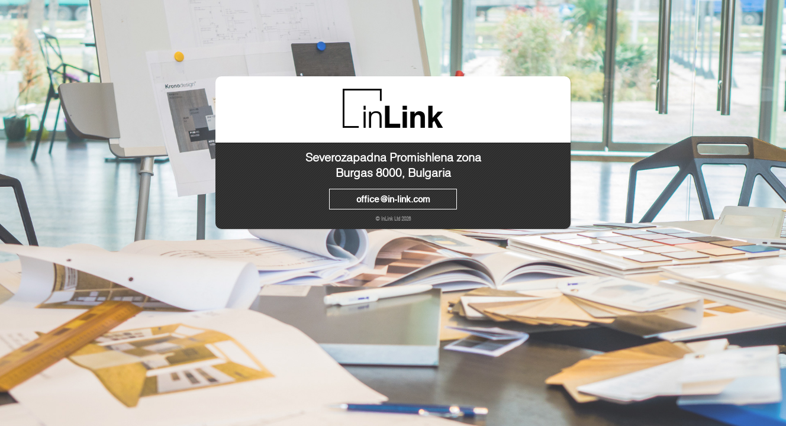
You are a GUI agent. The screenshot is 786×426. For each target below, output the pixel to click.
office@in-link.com (393, 198)
